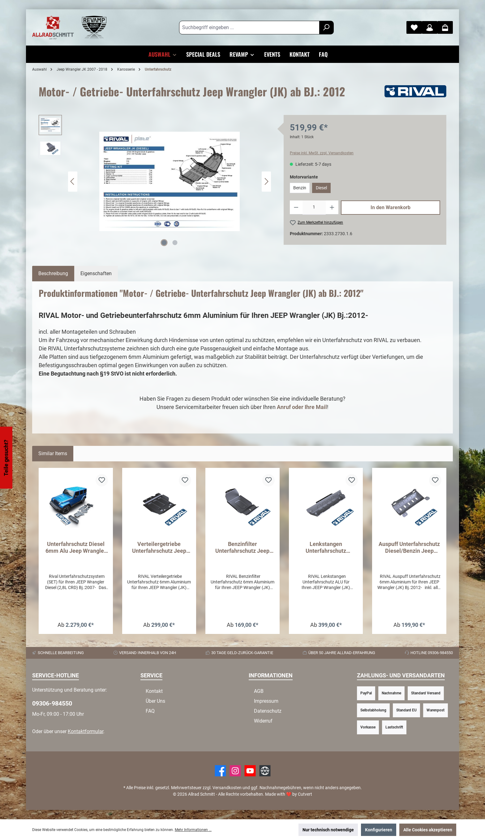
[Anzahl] (314, 207)
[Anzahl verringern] (296, 207)
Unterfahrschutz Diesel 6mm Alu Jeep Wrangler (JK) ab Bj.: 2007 (75, 547)
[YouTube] (250, 771)
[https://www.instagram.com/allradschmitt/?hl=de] (235, 771)
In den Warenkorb (390, 207)
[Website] (265, 771)
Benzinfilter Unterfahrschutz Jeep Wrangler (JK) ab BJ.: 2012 (242, 547)
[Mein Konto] (429, 27)
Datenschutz (267, 711)
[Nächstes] (266, 181)
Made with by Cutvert (288, 794)
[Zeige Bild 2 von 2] (175, 242)
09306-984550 (52, 703)
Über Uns (155, 701)
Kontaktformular (85, 731)
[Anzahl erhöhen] (332, 207)
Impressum (266, 701)
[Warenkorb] (445, 27)
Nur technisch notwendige (328, 829)
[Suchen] (326, 27)
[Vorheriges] (72, 181)
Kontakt (154, 691)
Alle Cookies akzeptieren (427, 829)
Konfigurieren (378, 829)
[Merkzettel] (414, 27)
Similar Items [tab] (52, 453)
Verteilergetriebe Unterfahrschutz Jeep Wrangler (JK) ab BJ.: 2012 (159, 547)
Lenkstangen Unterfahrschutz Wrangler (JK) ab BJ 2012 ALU (326, 547)
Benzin (299, 187)
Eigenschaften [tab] (96, 273)
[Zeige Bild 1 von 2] (164, 242)
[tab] (53, 273)
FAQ (150, 711)
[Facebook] (220, 771)
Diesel (321, 187)
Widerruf (263, 721)
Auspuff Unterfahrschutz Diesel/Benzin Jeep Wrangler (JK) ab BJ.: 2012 (409, 547)
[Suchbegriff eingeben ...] (249, 27)
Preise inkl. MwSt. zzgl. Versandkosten (322, 153)
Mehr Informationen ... (193, 830)
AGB (259, 691)
